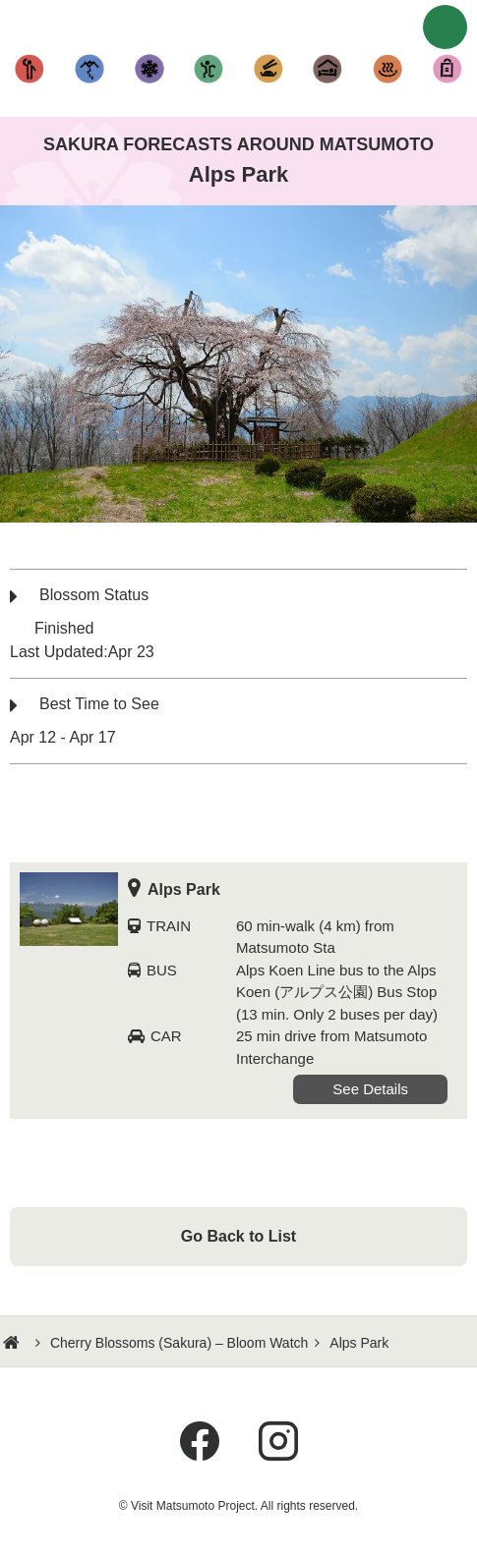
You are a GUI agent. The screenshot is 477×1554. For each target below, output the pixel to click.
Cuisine (269, 68)
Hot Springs (388, 68)
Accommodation (328, 68)
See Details (370, 1089)
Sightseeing (30, 68)
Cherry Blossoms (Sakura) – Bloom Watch (179, 1343)
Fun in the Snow (149, 68)
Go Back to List (238, 1236)
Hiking (90, 68)
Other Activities (209, 68)
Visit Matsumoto (239, 24)
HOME (14, 1343)
